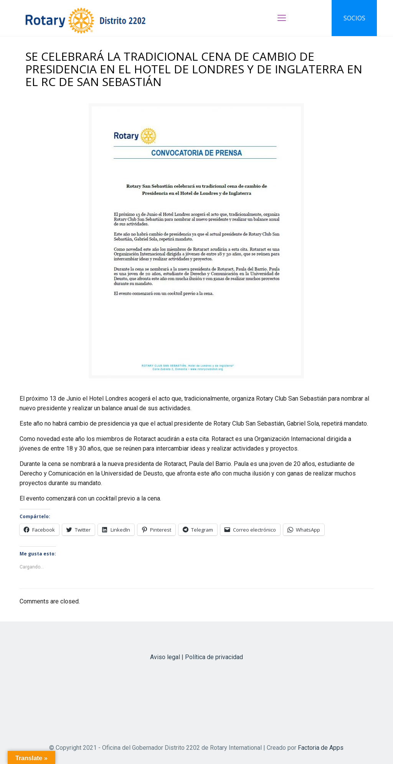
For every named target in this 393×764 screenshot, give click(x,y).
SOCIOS (354, 18)
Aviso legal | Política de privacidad (196, 657)
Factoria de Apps (320, 747)
